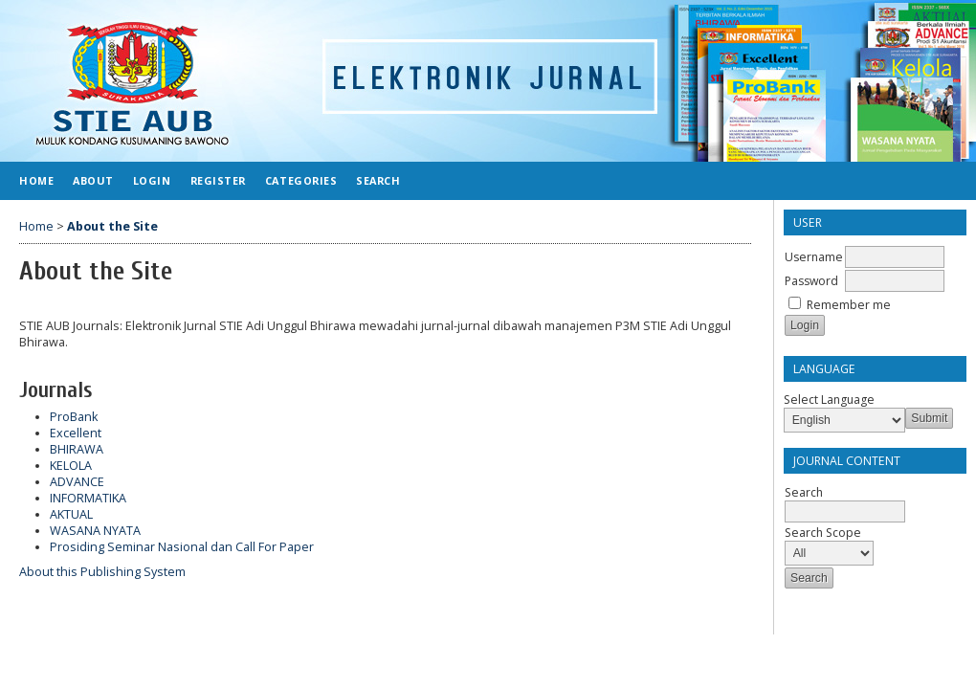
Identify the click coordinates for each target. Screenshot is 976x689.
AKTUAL (71, 514)
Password (811, 281)
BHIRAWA (76, 449)
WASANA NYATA (95, 530)
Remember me (849, 305)
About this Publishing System (102, 572)
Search (378, 180)
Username (814, 257)
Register (218, 180)
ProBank (74, 417)
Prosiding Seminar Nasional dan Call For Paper (182, 547)
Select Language (829, 399)
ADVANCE (77, 482)
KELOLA (71, 465)
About (93, 180)
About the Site (112, 226)
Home (36, 180)
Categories (301, 180)
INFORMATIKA (88, 498)
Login (152, 180)
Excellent (75, 433)
